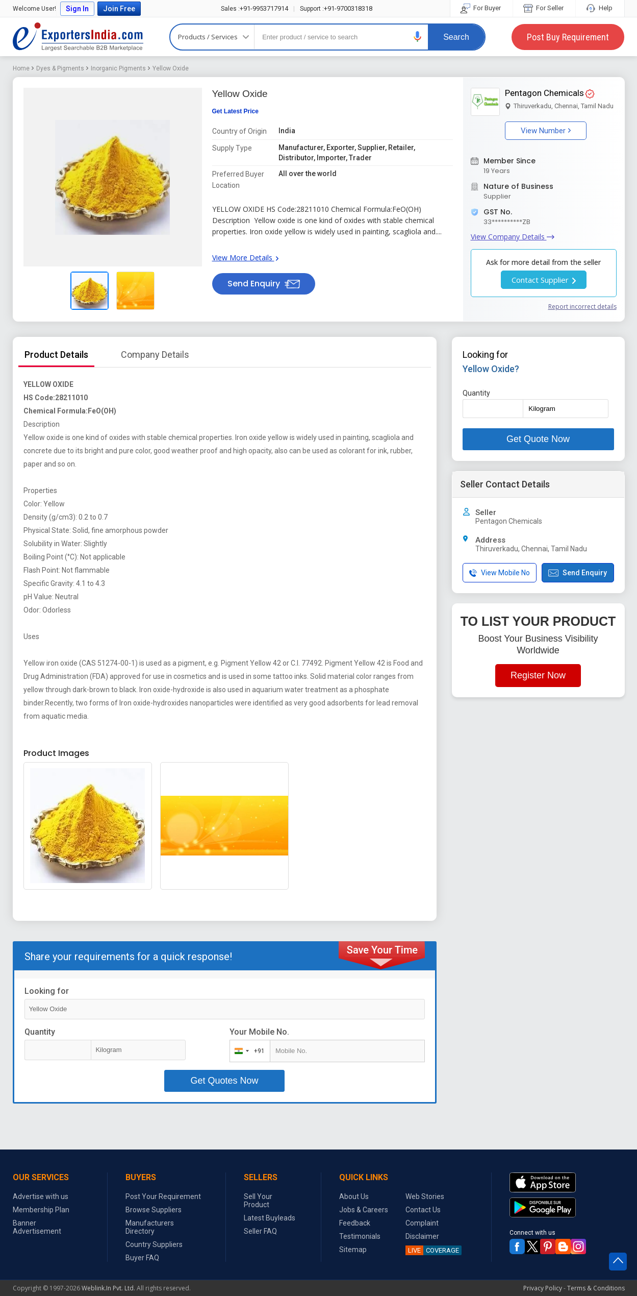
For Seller (544, 8)
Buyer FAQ (142, 1258)
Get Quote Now (538, 439)
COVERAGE (432, 1250)
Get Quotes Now (224, 1080)
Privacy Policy (542, 1288)
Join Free (119, 9)
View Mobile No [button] (499, 573)
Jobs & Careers (363, 1210)
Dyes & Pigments (60, 68)
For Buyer (481, 8)
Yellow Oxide (170, 68)
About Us (354, 1196)
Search (456, 37)
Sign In (77, 9)
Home (21, 68)
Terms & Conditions (596, 1288)
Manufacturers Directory (149, 1227)
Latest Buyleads (269, 1218)
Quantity (39, 1032)
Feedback (354, 1223)
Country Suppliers (154, 1244)
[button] (417, 36)
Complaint (422, 1223)
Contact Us (423, 1210)
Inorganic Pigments (118, 68)
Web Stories (424, 1196)
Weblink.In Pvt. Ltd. (108, 1288)
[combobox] (248, 1051)
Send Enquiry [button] (263, 283)
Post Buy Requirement (568, 37)
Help (600, 8)
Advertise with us (40, 1196)
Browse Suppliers (153, 1210)
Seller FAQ (260, 1231)
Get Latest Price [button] (235, 111)
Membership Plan (41, 1210)
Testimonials (359, 1236)
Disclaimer (422, 1236)
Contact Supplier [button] (544, 280)
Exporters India (78, 36)
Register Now (538, 675)
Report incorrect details (582, 306)
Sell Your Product (258, 1200)
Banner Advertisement (37, 1227)
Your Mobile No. (259, 1032)
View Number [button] (546, 130)
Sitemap (353, 1249)
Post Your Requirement (163, 1196)
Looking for (46, 991)
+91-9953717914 (254, 8)
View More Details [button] (245, 257)
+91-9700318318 (336, 8)
